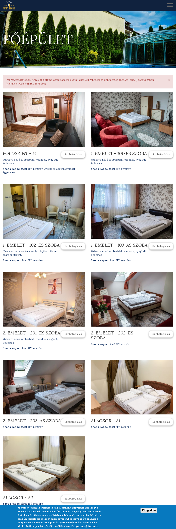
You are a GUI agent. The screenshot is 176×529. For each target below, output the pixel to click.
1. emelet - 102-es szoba (31, 245)
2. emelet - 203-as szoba (32, 421)
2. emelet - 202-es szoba (112, 335)
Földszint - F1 (20, 153)
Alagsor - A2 (18, 497)
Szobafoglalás (73, 154)
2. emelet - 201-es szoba (31, 333)
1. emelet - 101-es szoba (119, 153)
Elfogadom (149, 511)
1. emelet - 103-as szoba (119, 245)
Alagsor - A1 (105, 421)
